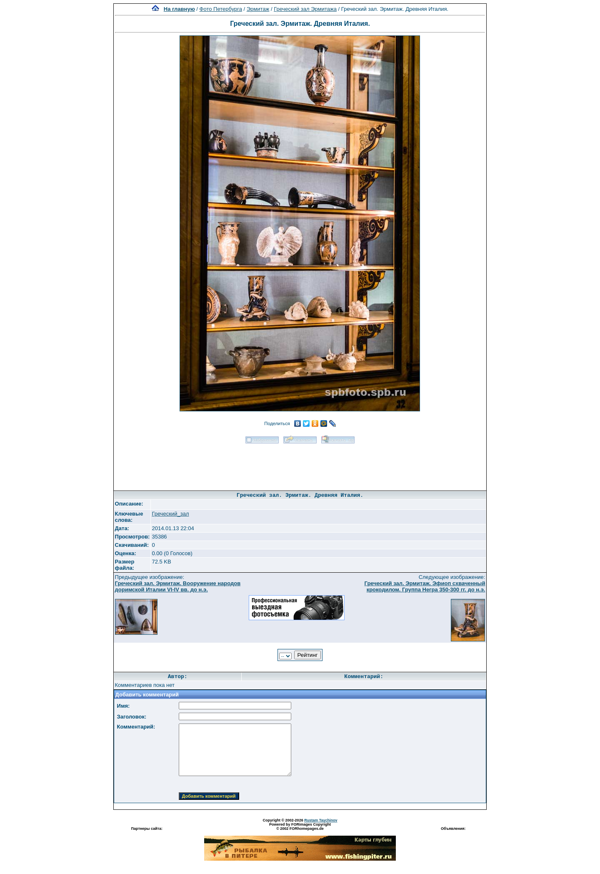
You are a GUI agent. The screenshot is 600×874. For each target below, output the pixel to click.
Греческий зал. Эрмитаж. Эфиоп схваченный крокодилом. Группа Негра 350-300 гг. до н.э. (425, 586)
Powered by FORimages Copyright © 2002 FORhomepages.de (300, 826)
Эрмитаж (258, 9)
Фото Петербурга (221, 9)
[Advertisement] (300, 464)
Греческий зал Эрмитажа (305, 9)
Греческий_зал (170, 514)
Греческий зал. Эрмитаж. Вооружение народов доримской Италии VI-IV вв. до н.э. (178, 586)
